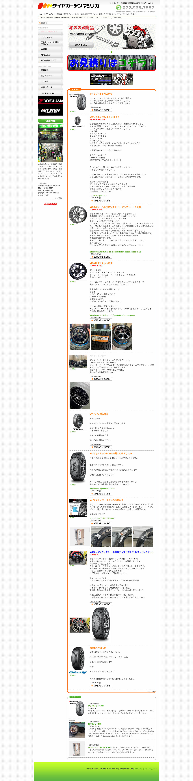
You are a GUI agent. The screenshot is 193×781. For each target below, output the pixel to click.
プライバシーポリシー (147, 769)
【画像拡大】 (78, 111)
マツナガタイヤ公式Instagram (102, 518)
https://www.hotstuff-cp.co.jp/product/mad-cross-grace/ (112, 315)
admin (136, 769)
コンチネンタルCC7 (98, 196)
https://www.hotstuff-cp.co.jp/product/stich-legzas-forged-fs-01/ (115, 252)
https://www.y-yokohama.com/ (102, 489)
